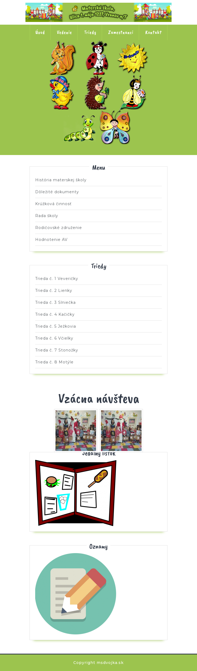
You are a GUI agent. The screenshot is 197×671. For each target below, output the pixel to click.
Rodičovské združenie (58, 227)
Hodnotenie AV (51, 239)
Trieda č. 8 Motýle (116, 126)
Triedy (90, 32)
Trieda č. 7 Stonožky (81, 126)
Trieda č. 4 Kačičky (63, 92)
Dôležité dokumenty (57, 191)
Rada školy (46, 215)
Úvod (40, 32)
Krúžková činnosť (53, 203)
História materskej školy (61, 180)
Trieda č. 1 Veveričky (63, 57)
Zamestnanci (120, 32)
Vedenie (64, 32)
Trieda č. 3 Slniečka (134, 57)
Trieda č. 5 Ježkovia (98, 92)
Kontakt (153, 32)
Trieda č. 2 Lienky (98, 57)
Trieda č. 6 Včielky (134, 92)
